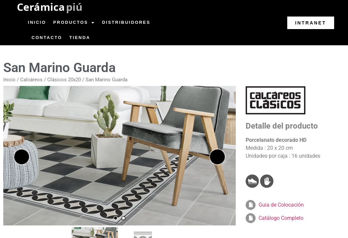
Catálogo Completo (281, 218)
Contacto (47, 37)
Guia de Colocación (281, 205)
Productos (74, 22)
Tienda (79, 37)
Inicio (37, 22)
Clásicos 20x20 (64, 80)
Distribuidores (126, 22)
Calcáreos (31, 80)
